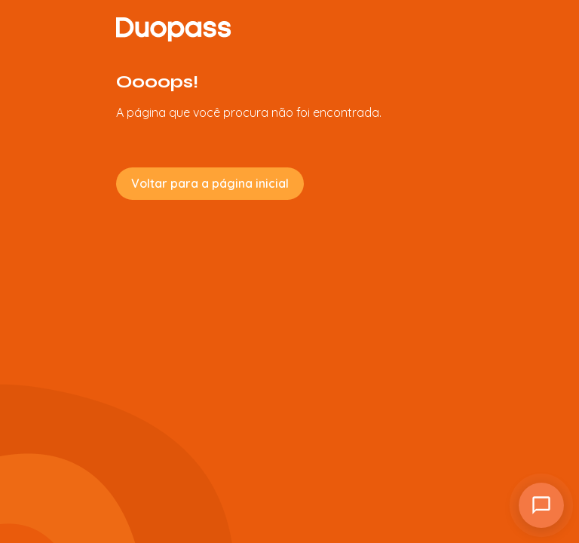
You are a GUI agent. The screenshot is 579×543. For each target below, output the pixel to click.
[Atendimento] (541, 505)
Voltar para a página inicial (210, 183)
